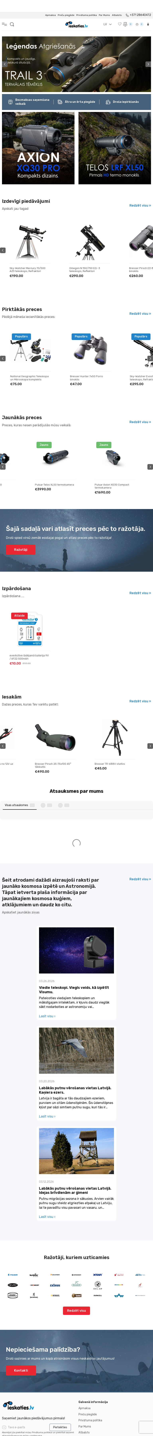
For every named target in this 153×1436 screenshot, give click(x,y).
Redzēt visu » (140, 193)
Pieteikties (60, 1340)
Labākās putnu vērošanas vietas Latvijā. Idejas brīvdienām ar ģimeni (75, 1103)
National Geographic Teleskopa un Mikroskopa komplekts (88, 366)
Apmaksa (50, 3)
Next (148, 52)
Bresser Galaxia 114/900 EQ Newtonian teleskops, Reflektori (29, 258)
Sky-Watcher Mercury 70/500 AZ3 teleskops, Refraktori (87, 258)
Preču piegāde (66, 3)
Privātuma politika (86, 3)
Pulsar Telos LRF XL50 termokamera (23, 474)
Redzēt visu (76, 1224)
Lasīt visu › (47, 929)
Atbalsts (117, 3)
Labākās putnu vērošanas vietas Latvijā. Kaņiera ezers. (75, 1003)
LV (105, 12)
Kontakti (21, 1283)
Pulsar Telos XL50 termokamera (88, 472)
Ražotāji (20, 538)
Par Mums (104, 3)
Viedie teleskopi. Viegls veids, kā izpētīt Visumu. (74, 903)
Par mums (8, 1364)
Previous (5, 52)
